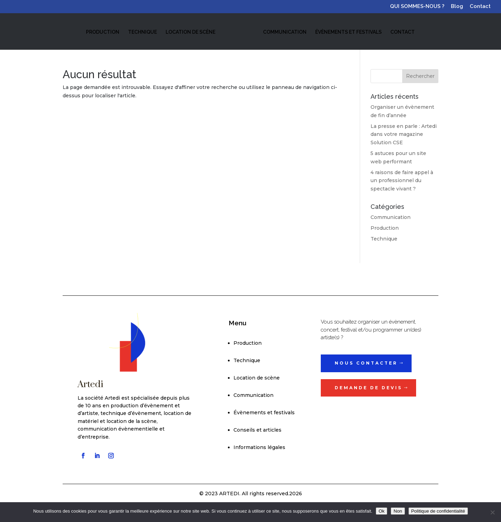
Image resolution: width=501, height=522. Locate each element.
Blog (457, 6)
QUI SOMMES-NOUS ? (417, 6)
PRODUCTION (103, 31)
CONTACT (402, 31)
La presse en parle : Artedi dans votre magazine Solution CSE (404, 134)
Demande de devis (368, 387)
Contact (480, 6)
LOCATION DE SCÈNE (191, 31)
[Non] (492, 512)
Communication (391, 217)
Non (397, 511)
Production (385, 228)
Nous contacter (366, 363)
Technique (384, 239)
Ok (381, 511)
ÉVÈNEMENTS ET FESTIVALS (348, 31)
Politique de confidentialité (438, 511)
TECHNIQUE (142, 31)
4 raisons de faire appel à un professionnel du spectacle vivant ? (402, 180)
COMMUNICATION (284, 31)
